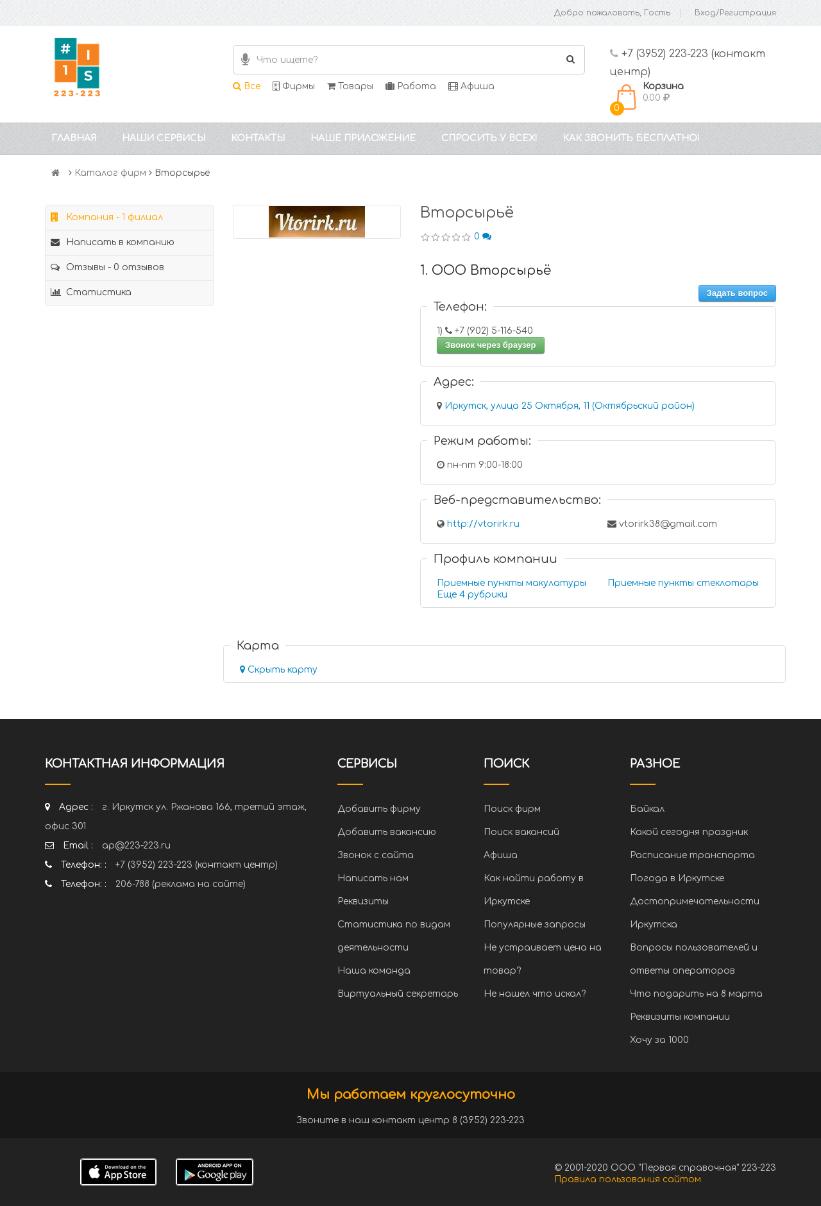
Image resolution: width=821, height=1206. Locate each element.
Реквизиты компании (680, 1017)
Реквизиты (363, 901)
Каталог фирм (110, 173)
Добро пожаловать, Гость (612, 12)
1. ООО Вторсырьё (485, 270)
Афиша (471, 86)
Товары (350, 86)
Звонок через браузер (490, 345)
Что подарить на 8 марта (696, 994)
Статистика (91, 292)
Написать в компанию (112, 242)
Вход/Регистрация (735, 12)
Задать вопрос (737, 293)
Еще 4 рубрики (472, 594)
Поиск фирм (512, 809)
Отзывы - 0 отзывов (107, 267)
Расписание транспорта (692, 855)
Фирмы (294, 86)
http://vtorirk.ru (483, 524)
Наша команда (373, 971)
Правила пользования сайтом (627, 1179)
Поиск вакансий (521, 832)
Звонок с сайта (375, 855)
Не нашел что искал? (535, 994)
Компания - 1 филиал (107, 217)
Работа (410, 86)
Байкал (647, 809)
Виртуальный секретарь (397, 994)
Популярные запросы (535, 924)
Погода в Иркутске (677, 878)
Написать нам (373, 878)
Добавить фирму (379, 809)
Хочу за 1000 (659, 1040)
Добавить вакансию (386, 832)
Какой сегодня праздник (689, 832)
